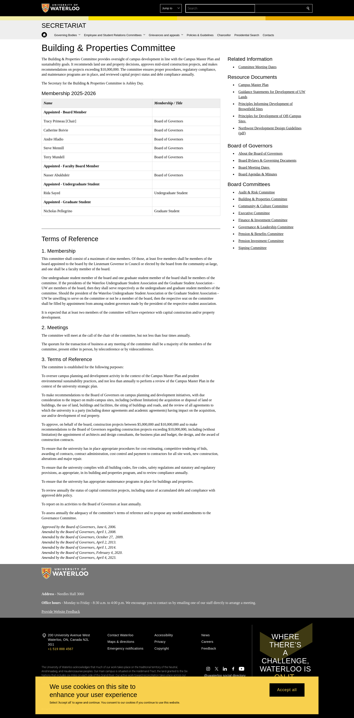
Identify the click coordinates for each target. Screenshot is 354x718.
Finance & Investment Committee (262, 220)
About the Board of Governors (260, 153)
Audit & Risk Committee (256, 192)
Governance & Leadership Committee (265, 227)
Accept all (287, 690)
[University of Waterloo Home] (61, 8)
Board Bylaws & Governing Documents (267, 160)
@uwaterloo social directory (225, 675)
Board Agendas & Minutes (257, 174)
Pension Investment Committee (261, 241)
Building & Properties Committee (262, 199)
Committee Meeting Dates (257, 67)
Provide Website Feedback (61, 611)
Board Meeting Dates (254, 167)
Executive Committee (254, 213)
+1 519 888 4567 (60, 649)
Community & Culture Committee (263, 206)
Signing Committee (252, 248)
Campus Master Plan (253, 85)
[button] (275, 8)
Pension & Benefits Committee (261, 234)
